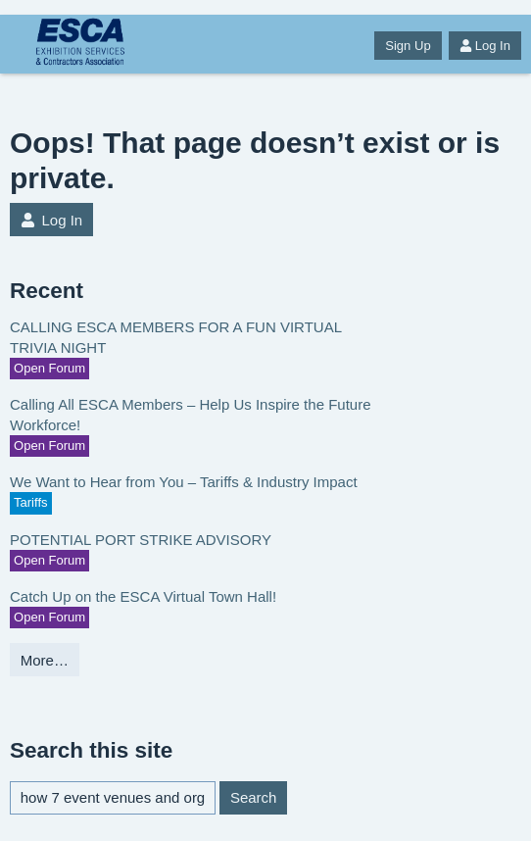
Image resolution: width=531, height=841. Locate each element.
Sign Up (407, 45)
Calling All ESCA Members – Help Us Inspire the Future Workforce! (190, 414)
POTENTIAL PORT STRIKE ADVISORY (140, 539)
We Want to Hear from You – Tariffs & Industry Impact (184, 481)
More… (45, 660)
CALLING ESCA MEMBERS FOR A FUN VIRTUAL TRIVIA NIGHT (175, 337)
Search (253, 797)
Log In (484, 45)
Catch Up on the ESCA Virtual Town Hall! (143, 596)
